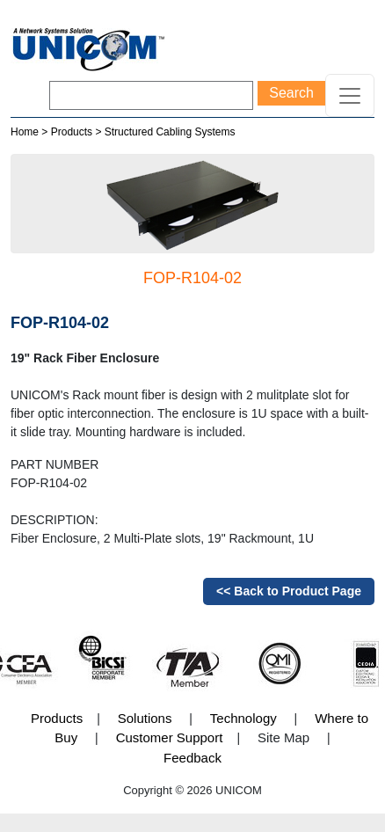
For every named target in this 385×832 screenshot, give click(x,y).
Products (71, 132)
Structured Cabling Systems (170, 132)
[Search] (151, 95)
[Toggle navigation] (349, 95)
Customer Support (169, 737)
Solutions (145, 718)
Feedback (192, 757)
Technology (243, 718)
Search (291, 92)
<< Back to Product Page (288, 591)
